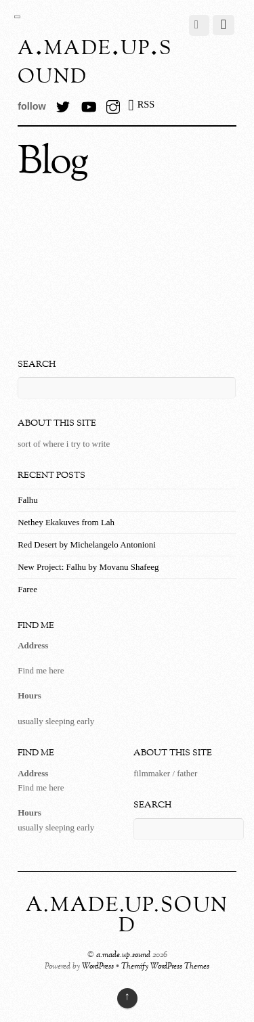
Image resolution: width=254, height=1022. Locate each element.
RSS (146, 104)
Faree (27, 589)
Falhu (28, 500)
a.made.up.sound (123, 955)
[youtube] (88, 104)
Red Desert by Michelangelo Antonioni (87, 544)
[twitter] (63, 104)
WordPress (98, 967)
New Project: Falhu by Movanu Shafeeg (88, 567)
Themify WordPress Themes (165, 967)
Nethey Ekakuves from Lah (66, 522)
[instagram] (113, 104)
